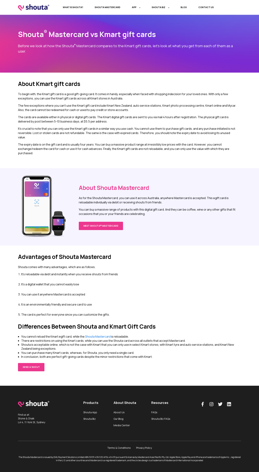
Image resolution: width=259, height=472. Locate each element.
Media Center (121, 425)
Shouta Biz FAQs (160, 418)
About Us (119, 412)
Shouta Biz (89, 418)
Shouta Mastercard (98, 337)
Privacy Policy (144, 447)
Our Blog (118, 418)
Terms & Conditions (119, 447)
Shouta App (90, 412)
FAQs (154, 412)
